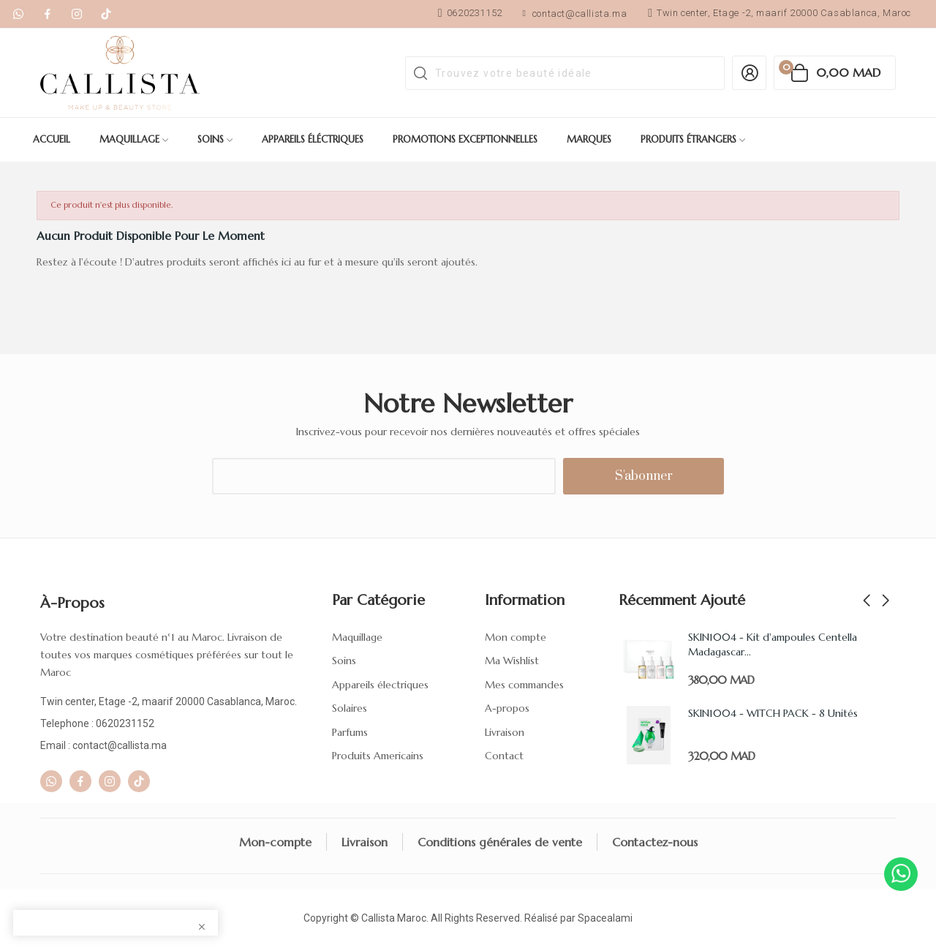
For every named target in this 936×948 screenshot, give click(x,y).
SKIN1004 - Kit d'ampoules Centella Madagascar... (772, 644)
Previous (866, 601)
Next (885, 601)
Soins (344, 660)
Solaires (349, 708)
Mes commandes (524, 684)
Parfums (350, 732)
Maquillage (357, 637)
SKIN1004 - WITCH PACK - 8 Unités (773, 713)
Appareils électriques (380, 684)
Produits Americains (377, 755)
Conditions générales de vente (500, 842)
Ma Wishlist (512, 660)
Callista (378, 918)
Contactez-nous (655, 842)
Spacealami (605, 918)
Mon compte (515, 637)
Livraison (504, 732)
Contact (504, 755)
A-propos (507, 708)
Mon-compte (275, 842)
